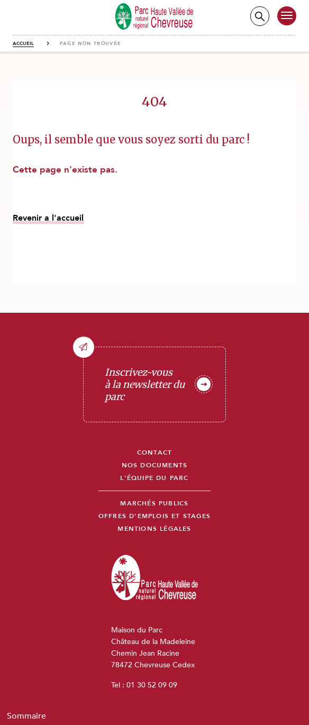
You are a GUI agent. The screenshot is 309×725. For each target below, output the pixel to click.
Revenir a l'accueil (48, 218)
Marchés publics (154, 503)
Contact (154, 453)
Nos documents (155, 465)
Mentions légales (154, 529)
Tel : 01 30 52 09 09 (144, 685)
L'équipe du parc (154, 478)
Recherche (259, 16)
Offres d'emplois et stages (154, 516)
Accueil (23, 43)
